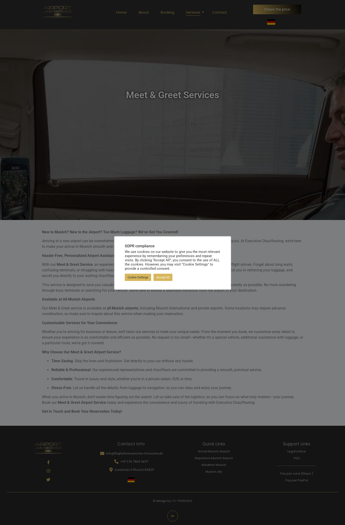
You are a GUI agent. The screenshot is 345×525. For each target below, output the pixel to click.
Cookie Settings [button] (138, 277)
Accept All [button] (163, 277)
